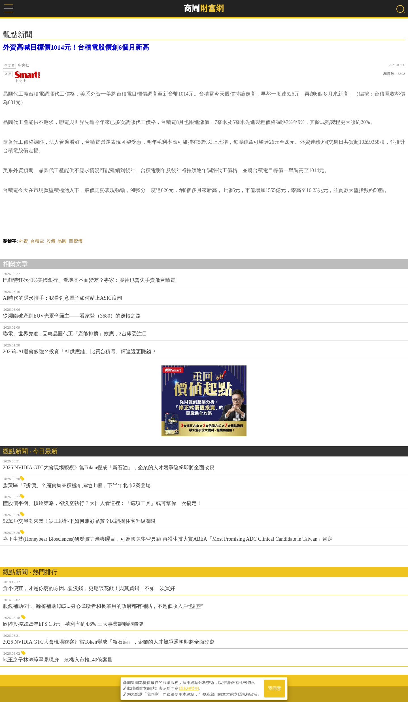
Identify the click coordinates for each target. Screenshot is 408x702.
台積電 (37, 241)
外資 (23, 241)
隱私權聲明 (189, 688)
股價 (50, 241)
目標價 (75, 241)
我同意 (274, 688)
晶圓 (62, 241)
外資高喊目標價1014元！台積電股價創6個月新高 (76, 47)
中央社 (27, 77)
